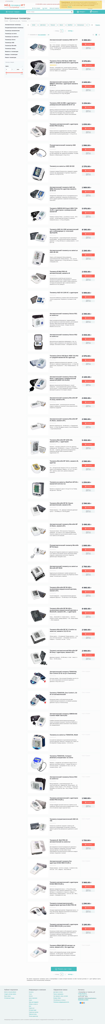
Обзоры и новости (33, 1004)
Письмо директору (33, 1016)
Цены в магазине (33, 998)
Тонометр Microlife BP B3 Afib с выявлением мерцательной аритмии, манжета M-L (63, 589)
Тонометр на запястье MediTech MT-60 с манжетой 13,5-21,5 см (64, 483)
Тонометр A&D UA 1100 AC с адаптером (64, 292)
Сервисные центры (33, 1012)
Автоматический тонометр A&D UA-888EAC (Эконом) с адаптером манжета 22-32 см (64, 83)
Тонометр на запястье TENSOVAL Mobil (64, 735)
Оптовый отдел (32, 1010)
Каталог (31, 996)
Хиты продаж (37, 8)
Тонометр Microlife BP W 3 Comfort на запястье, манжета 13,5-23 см (63, 630)
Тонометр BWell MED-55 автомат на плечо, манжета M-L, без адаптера (62, 946)
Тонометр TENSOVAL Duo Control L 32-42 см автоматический (63, 693)
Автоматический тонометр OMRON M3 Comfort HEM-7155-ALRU (63, 714)
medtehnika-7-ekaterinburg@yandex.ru (87, 998)
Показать (97, 25)
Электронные (80, 25)
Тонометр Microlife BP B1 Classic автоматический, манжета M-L (61, 504)
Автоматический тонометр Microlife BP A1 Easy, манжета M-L (64, 398)
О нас (30, 994)
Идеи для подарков (54, 8)
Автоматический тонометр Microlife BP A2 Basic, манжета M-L (64, 525)
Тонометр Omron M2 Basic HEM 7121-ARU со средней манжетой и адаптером (64, 61)
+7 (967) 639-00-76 (82, 995)
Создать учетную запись (10, 994)
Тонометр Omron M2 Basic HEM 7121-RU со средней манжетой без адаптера (64, 356)
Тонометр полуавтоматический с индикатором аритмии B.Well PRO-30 (63, 904)
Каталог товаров (13, 11)
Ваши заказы (7, 996)
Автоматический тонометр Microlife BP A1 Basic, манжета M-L (64, 419)
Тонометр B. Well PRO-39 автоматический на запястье (60, 841)
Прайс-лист (31, 1008)
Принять (70, 7)
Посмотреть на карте (83, 999)
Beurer (61, 25)
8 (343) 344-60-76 (82, 993)
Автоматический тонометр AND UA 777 (64, 40)
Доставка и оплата (58, 992)
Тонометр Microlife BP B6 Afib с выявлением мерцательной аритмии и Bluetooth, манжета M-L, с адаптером (64, 610)
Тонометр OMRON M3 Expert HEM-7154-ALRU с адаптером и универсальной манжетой (64, 210)
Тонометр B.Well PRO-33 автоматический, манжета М (60, 272)
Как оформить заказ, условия (61, 996)
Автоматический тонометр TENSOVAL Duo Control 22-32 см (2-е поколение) (63, 672)
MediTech (70, 25)
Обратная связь (33, 1014)
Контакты (31, 992)
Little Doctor (43, 25)
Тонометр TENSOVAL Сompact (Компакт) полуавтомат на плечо (61, 756)
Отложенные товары (9, 998)
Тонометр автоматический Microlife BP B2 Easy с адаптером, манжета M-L (63, 651)
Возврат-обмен (57, 998)
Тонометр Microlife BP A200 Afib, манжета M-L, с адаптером (61, 441)
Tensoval (53, 25)
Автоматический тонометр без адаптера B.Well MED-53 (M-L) (61, 862)
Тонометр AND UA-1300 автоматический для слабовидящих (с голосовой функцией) (64, 231)
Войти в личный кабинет (10, 992)
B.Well (33, 25)
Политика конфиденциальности (61, 1002)
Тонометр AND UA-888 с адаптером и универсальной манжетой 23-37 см (63, 104)
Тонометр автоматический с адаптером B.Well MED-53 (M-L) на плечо (64, 925)
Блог (30, 1006)
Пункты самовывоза (58, 994)
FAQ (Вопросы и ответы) (59, 1000)
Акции (45, 8)
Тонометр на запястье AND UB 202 (62, 166)
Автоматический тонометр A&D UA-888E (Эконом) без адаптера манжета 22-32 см (63, 188)
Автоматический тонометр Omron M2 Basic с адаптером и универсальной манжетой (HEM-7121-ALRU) (63, 378)
